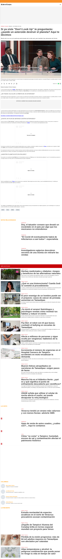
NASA (28, 122)
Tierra (45, 146)
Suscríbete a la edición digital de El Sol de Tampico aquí (12, 115)
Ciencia (17, 209)
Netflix (14, 89)
